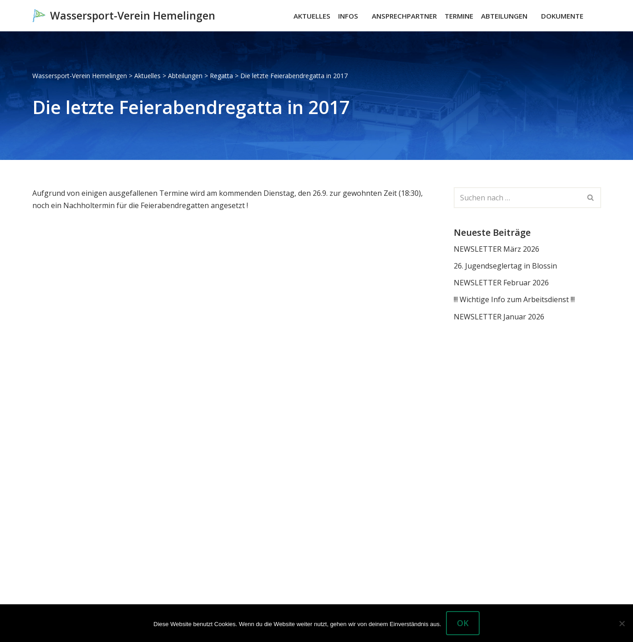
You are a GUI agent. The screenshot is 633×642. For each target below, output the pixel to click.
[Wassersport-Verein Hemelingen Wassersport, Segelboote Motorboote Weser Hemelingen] (123, 16)
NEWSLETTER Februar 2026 (501, 283)
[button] (362, 16)
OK (463, 622)
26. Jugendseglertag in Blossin (505, 266)
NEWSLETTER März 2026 (496, 249)
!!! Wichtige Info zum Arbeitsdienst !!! (514, 299)
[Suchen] (593, 15)
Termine (459, 15)
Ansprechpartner (404, 15)
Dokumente (562, 15)
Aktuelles (312, 15)
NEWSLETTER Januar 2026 (499, 317)
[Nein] (621, 623)
